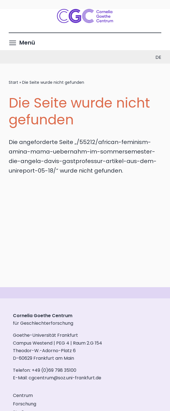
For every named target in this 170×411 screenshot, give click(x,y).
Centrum (23, 395)
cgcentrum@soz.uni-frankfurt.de (65, 378)
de (158, 57)
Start (13, 82)
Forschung (24, 404)
